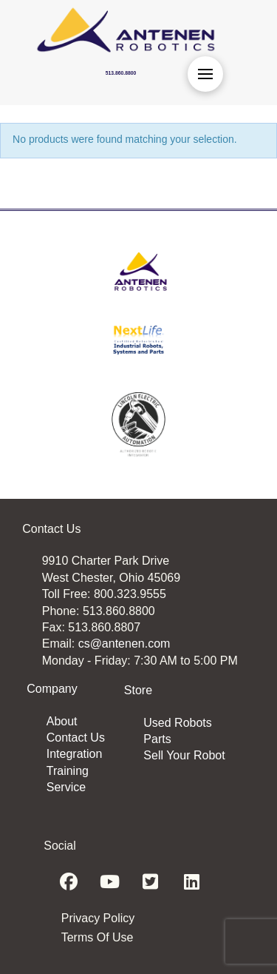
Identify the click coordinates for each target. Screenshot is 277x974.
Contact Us (76, 737)
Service (66, 787)
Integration (75, 754)
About (62, 721)
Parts (157, 739)
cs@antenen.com (124, 643)
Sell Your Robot (184, 755)
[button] (205, 74)
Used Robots (177, 722)
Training (68, 771)
